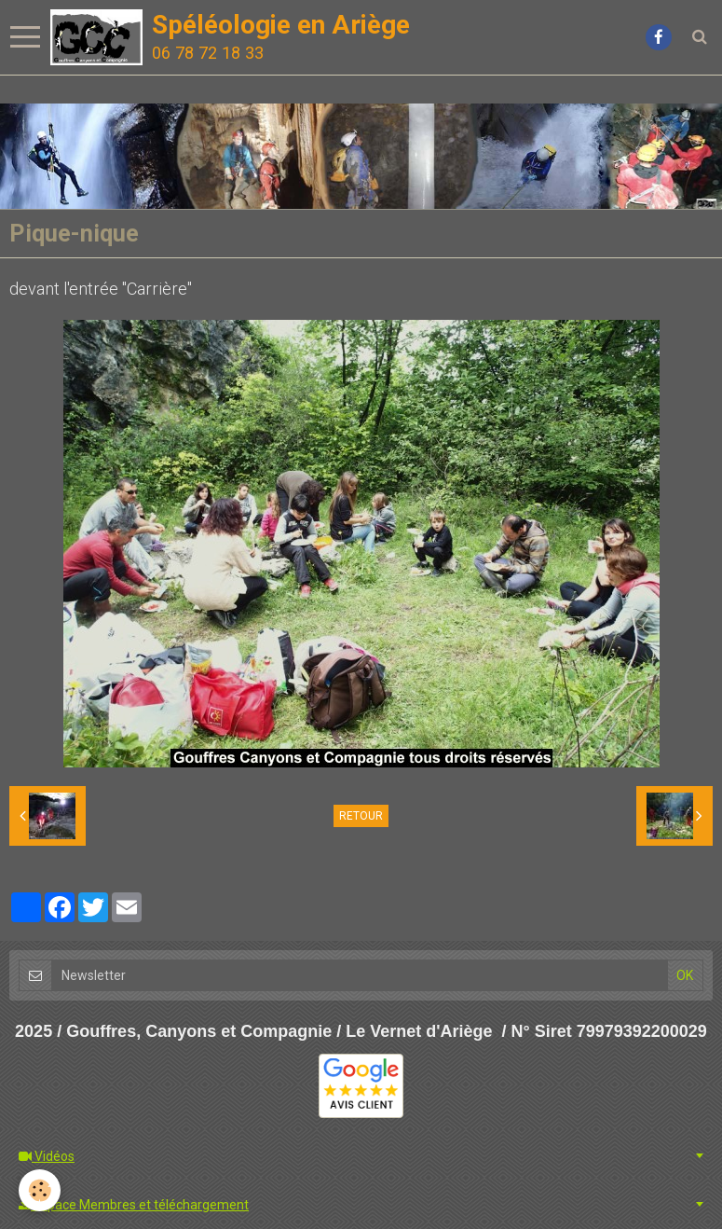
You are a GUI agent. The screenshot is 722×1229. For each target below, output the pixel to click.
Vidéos (47, 1156)
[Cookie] (40, 1190)
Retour (361, 815)
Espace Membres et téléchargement (134, 1204)
